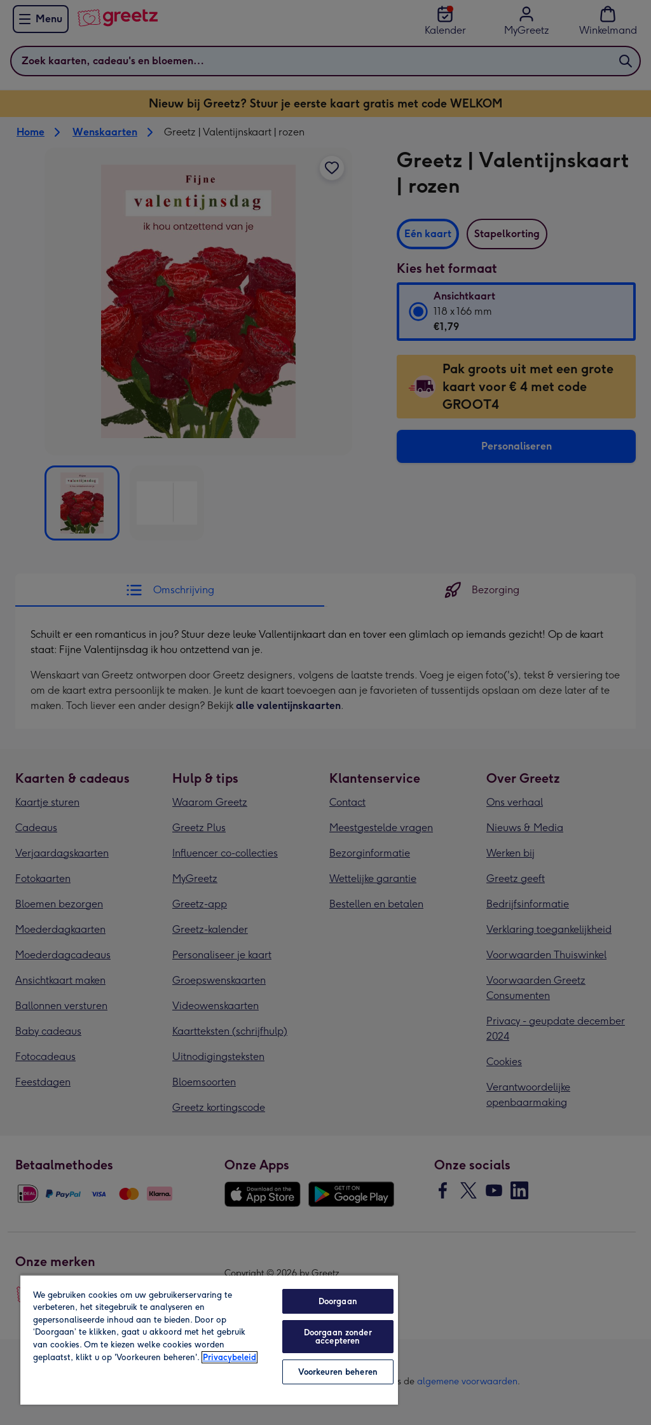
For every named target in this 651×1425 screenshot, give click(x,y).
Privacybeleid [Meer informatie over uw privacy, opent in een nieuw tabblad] (229, 1357)
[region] (209, 1339)
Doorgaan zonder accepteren (338, 1337)
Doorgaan (338, 1301)
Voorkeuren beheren (338, 1372)
